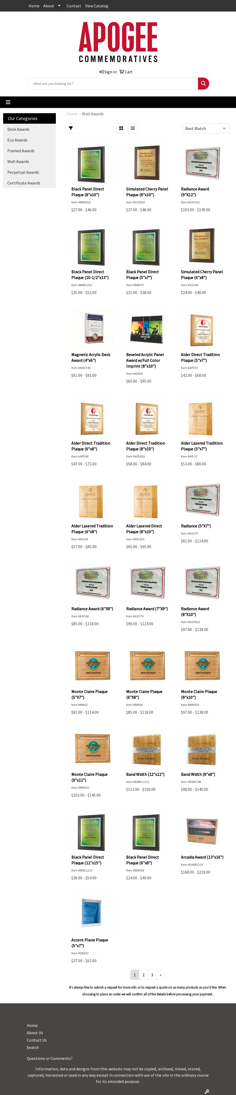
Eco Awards (17, 140)
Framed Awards (21, 150)
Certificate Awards (23, 183)
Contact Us (37, 1040)
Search (33, 1047)
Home (34, 5)
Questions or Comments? (50, 1058)
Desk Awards (18, 129)
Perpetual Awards (23, 172)
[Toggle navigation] (8, 102)
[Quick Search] (112, 84)
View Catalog (96, 5)
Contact (74, 5)
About (48, 5)
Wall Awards (18, 161)
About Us (35, 1032)
